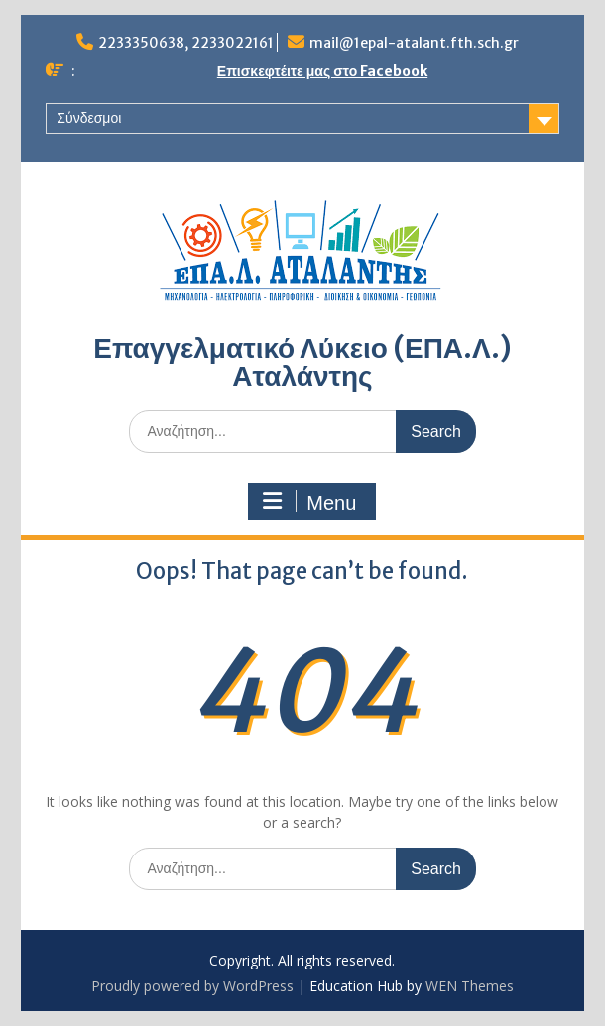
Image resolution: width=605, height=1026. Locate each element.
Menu (309, 501)
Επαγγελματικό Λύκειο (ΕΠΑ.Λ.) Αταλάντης (302, 362)
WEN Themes (469, 985)
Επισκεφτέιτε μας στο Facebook (322, 71)
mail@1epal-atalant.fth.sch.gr (414, 43)
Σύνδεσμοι (89, 118)
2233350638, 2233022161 (186, 43)
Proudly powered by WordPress (192, 985)
